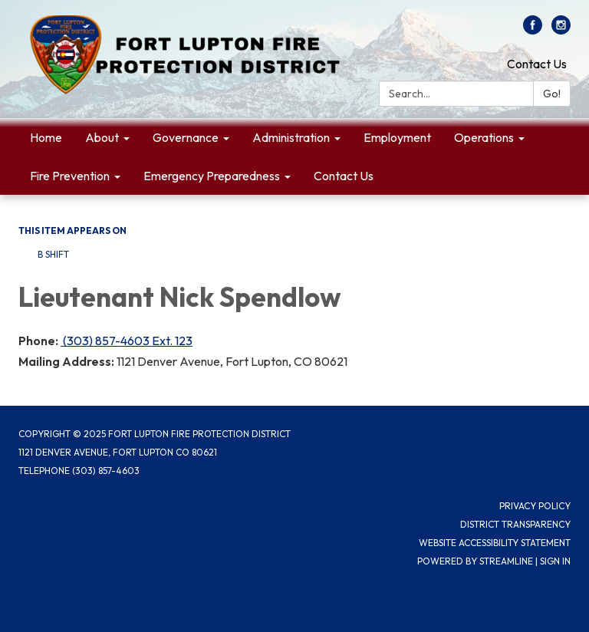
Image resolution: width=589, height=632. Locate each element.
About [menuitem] (102, 137)
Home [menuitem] (46, 137)
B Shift (53, 254)
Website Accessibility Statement (495, 542)
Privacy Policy (535, 506)
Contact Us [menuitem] (343, 175)
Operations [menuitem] (484, 137)
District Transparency (515, 524)
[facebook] (532, 30)
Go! (552, 93)
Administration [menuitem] (291, 137)
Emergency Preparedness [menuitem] (211, 175)
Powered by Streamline (475, 561)
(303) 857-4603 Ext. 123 (126, 340)
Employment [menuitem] (397, 137)
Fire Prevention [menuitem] (70, 175)
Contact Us (537, 63)
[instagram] (561, 30)
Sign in (555, 561)
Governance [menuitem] (186, 137)
